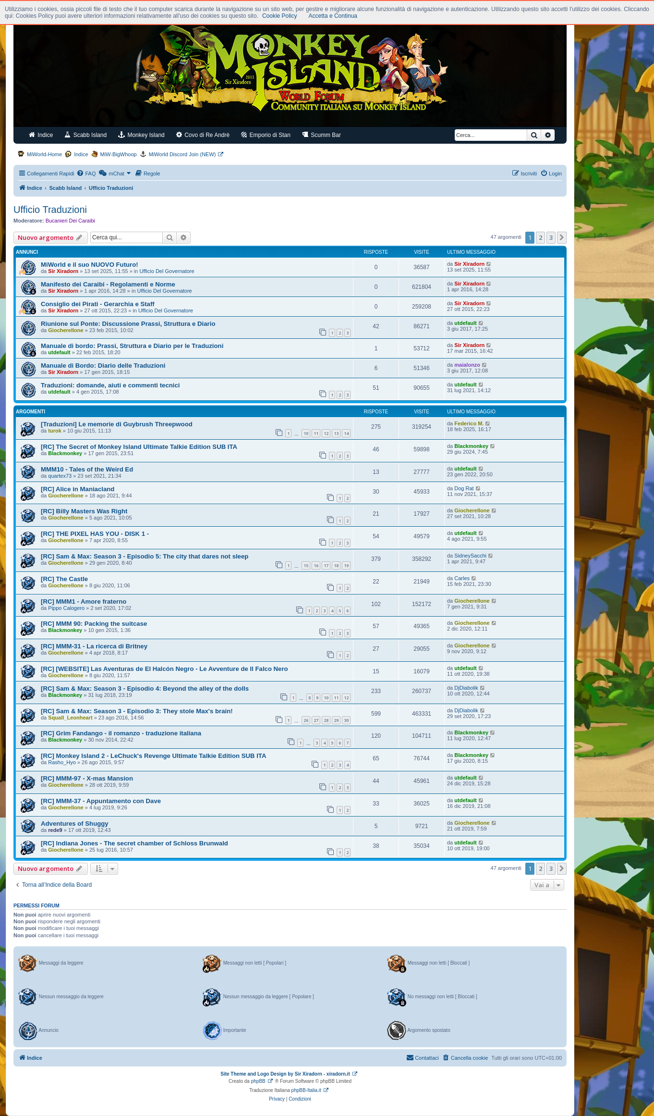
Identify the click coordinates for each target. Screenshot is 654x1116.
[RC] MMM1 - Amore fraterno (83, 601)
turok (54, 431)
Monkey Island (141, 134)
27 (316, 720)
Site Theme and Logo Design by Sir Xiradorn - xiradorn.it (285, 1074)
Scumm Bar (321, 134)
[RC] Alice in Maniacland (77, 489)
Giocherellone (65, 330)
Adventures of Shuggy (75, 823)
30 (346, 720)
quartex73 (60, 476)
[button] (562, 237)
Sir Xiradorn (63, 271)
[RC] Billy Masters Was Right (84, 511)
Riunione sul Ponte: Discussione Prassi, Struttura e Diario (128, 323)
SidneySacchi (470, 555)
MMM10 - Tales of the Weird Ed (87, 469)
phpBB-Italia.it (306, 1090)
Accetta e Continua (333, 15)
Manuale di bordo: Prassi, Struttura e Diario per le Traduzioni (132, 345)
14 (346, 433)
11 (316, 433)
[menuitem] (86, 173)
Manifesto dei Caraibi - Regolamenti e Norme (108, 284)
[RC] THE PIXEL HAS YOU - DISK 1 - (95, 533)
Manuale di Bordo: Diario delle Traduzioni (103, 365)
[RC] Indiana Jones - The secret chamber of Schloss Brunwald (134, 843)
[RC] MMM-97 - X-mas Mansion (87, 778)
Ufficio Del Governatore (167, 271)
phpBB (258, 1081)
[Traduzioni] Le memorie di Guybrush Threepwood (117, 424)
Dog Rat (463, 488)
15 (305, 565)
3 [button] (551, 237)
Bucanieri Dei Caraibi (70, 220)
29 (336, 720)
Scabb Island (85, 134)
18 (336, 565)
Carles (462, 578)
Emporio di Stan (266, 134)
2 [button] (540, 237)
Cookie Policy (279, 15)
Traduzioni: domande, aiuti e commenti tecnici (110, 385)
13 (336, 433)
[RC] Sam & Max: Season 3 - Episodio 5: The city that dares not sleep (144, 556)
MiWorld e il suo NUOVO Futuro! (89, 264)
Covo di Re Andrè (203, 134)
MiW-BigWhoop (118, 154)
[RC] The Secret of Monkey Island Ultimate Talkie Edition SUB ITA (139, 446)
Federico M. (469, 423)
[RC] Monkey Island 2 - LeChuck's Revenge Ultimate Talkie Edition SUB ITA (153, 755)
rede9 (55, 830)
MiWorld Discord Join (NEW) (182, 154)
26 (305, 720)
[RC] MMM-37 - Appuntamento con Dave (101, 801)
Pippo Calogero (66, 608)
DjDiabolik (466, 688)
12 (326, 433)
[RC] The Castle (64, 579)
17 (326, 565)
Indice (41, 134)
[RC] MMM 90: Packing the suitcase (94, 623)
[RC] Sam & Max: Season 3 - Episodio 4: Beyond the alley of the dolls (145, 688)
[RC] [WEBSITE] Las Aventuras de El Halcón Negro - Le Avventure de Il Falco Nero (164, 668)
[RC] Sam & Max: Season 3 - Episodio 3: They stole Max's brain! (137, 711)
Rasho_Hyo (61, 762)
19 (346, 565)
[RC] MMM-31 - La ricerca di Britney (94, 646)
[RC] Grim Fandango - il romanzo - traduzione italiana (121, 733)
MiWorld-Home (44, 154)
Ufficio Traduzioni (50, 209)
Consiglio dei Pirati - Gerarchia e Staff (98, 304)
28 (326, 720)
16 (316, 565)
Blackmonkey (65, 453)
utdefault (465, 323)
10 (305, 433)
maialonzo (467, 365)
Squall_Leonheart (70, 717)
